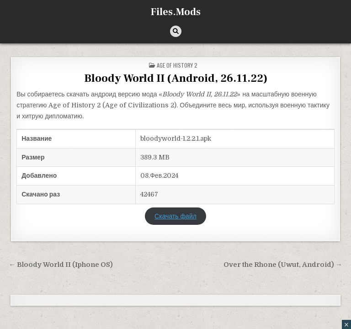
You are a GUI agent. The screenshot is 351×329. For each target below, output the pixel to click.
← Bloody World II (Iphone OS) (61, 265)
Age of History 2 (177, 65)
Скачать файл (175, 216)
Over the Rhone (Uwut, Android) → (282, 265)
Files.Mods (176, 11)
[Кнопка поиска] (175, 31)
